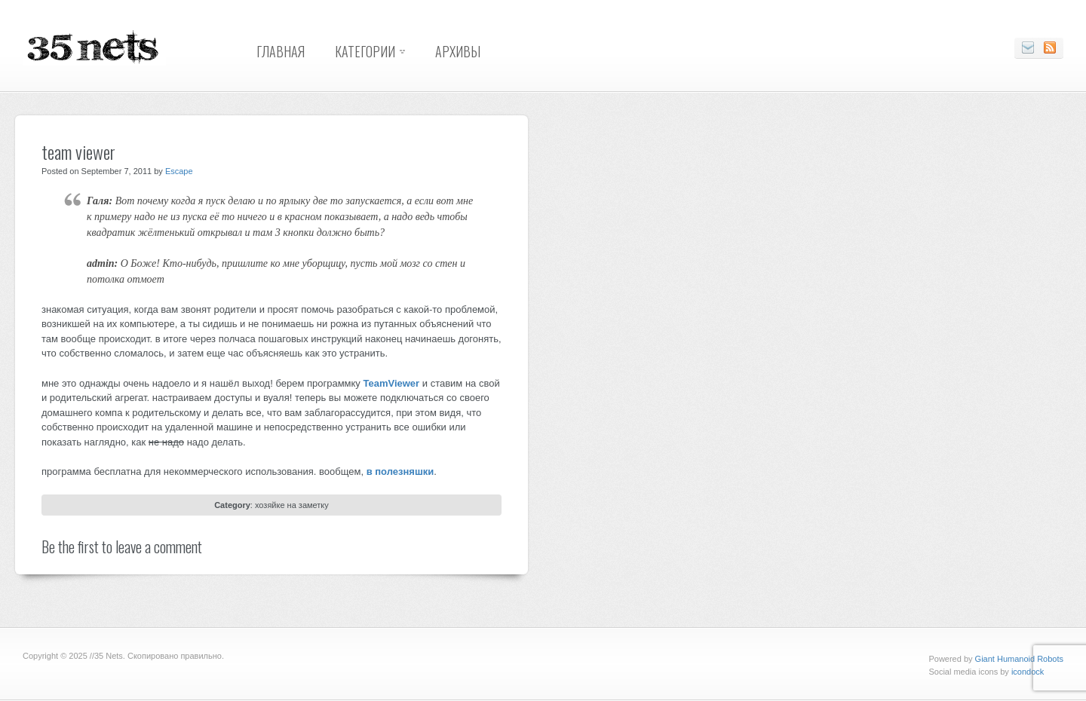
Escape (179, 171)
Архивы (457, 51)
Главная (280, 51)
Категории (365, 51)
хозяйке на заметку (292, 505)
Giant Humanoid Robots (1019, 658)
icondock (1027, 671)
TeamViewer (391, 383)
